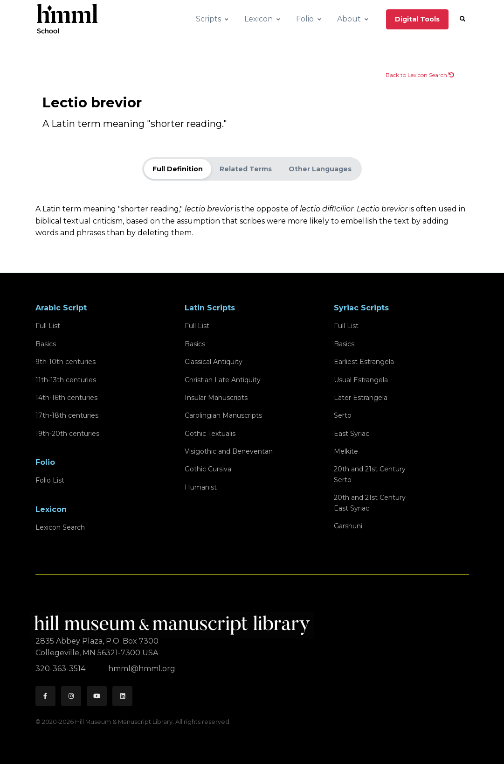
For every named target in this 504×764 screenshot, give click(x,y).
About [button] (349, 18)
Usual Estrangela (361, 380)
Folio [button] (305, 18)
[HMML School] (67, 19)
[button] (462, 19)
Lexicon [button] (258, 18)
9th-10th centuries (65, 361)
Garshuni (348, 526)
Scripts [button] (208, 18)
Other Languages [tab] (320, 169)
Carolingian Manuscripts (223, 415)
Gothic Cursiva (208, 469)
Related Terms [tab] (246, 169)
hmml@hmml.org (141, 668)
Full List (47, 326)
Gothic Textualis (210, 433)
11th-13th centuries (65, 380)
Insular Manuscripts (216, 397)
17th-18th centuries (66, 415)
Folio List (49, 480)
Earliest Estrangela (364, 361)
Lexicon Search (60, 527)
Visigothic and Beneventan (229, 451)
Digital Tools (417, 19)
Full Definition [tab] (177, 169)
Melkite (346, 451)
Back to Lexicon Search (420, 74)
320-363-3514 (61, 668)
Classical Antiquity (213, 361)
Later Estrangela (360, 397)
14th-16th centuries (66, 397)
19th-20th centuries (67, 433)
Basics (45, 344)
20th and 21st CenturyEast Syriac (370, 502)
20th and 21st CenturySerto (370, 474)
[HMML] (174, 621)
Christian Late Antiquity (223, 380)
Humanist (201, 487)
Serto (343, 415)
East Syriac (351, 433)
